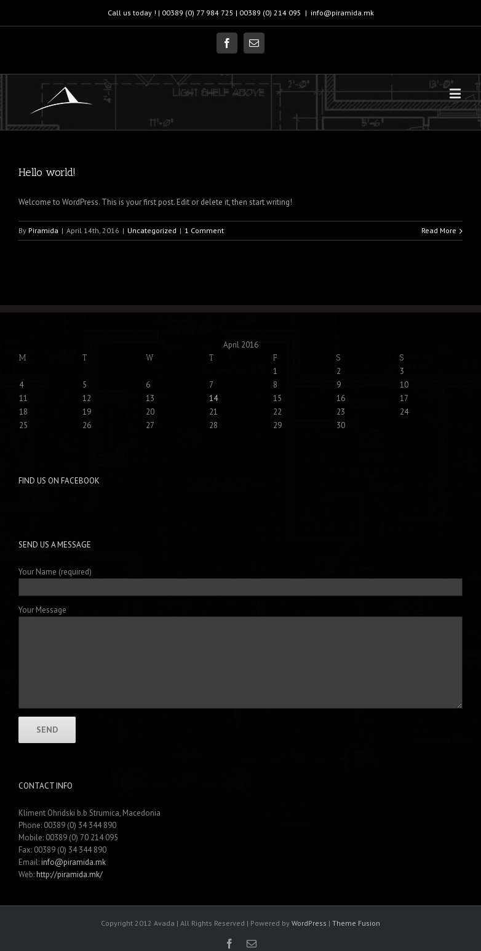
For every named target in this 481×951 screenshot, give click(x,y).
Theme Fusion (356, 923)
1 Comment (204, 230)
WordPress (309, 923)
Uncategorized (152, 230)
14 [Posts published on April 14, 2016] (213, 398)
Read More (438, 230)
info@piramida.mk (342, 12)
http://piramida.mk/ (69, 874)
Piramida (43, 230)
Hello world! (47, 172)
